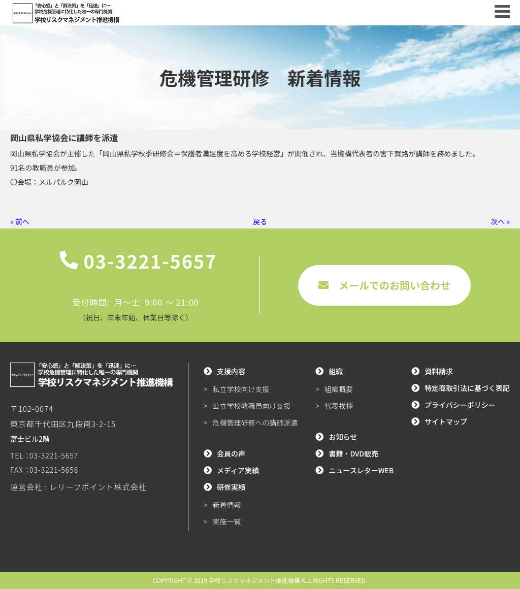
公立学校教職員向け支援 (252, 406)
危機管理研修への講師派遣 (255, 422)
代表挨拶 (338, 406)
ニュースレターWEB (361, 470)
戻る (260, 221)
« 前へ (19, 221)
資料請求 (439, 371)
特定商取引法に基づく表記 (467, 388)
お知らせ (343, 437)
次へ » (500, 221)
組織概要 (338, 389)
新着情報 (227, 505)
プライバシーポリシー (460, 405)
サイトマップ (446, 421)
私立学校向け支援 (241, 389)
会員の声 (231, 453)
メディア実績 (238, 470)
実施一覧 (227, 521)
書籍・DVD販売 (353, 453)
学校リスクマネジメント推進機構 (254, 580)
